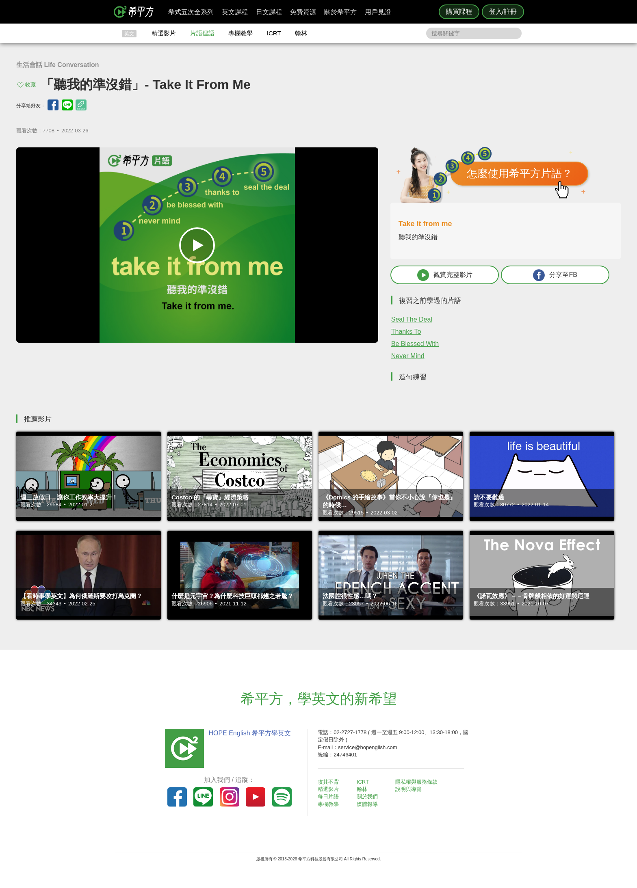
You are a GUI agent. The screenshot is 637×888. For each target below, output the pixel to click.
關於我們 (367, 796)
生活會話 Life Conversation (57, 64)
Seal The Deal (411, 319)
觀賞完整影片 (444, 275)
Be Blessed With (415, 343)
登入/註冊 (503, 11)
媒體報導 (367, 804)
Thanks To (406, 331)
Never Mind (408, 355)
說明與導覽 (408, 789)
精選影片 (164, 33)
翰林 (301, 33)
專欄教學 (240, 33)
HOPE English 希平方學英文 (249, 733)
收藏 (30, 85)
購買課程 (459, 11)
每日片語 (328, 796)
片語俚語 (202, 33)
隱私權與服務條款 (416, 782)
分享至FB (555, 275)
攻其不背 (328, 782)
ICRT (274, 33)
